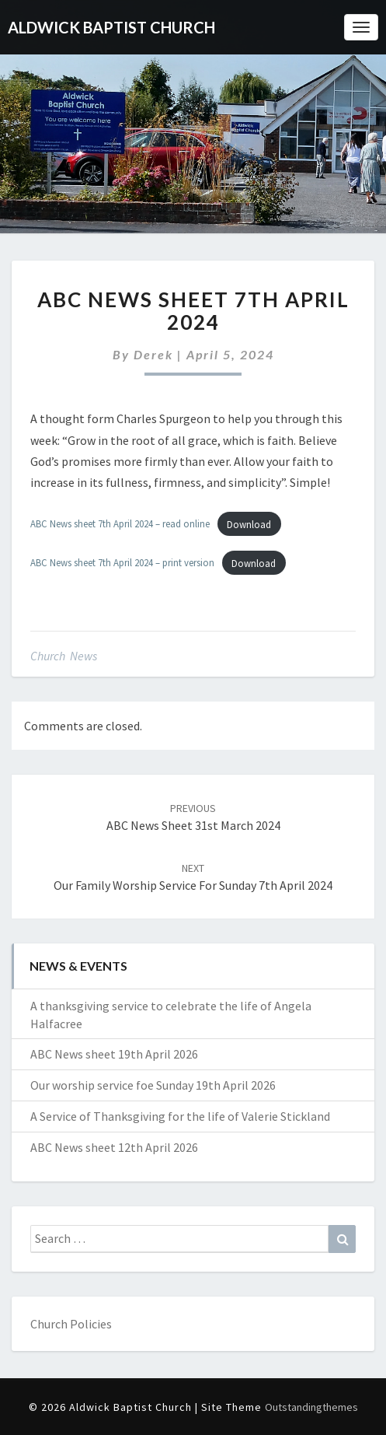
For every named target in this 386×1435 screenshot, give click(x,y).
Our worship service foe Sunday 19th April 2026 (153, 1085)
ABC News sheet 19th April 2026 (114, 1054)
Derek (153, 354)
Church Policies (71, 1324)
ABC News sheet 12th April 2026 (114, 1147)
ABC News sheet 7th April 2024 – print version (122, 563)
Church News (63, 655)
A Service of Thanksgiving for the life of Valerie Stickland (180, 1116)
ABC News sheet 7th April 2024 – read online (120, 524)
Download (249, 524)
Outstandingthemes (311, 1407)
